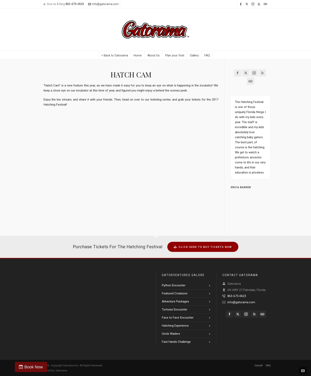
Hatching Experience (175, 325)
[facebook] (241, 4)
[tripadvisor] (266, 4)
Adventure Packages (175, 301)
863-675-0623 (236, 296)
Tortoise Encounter (174, 309)
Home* (259, 365)
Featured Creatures (174, 293)
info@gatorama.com (103, 4)
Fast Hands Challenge (176, 342)
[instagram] (253, 4)
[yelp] (260, 4)
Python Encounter (173, 285)
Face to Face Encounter (178, 317)
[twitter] (247, 4)
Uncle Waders (171, 333)
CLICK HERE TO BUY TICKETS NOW (203, 246)
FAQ (268, 365)
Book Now (23, 367)
